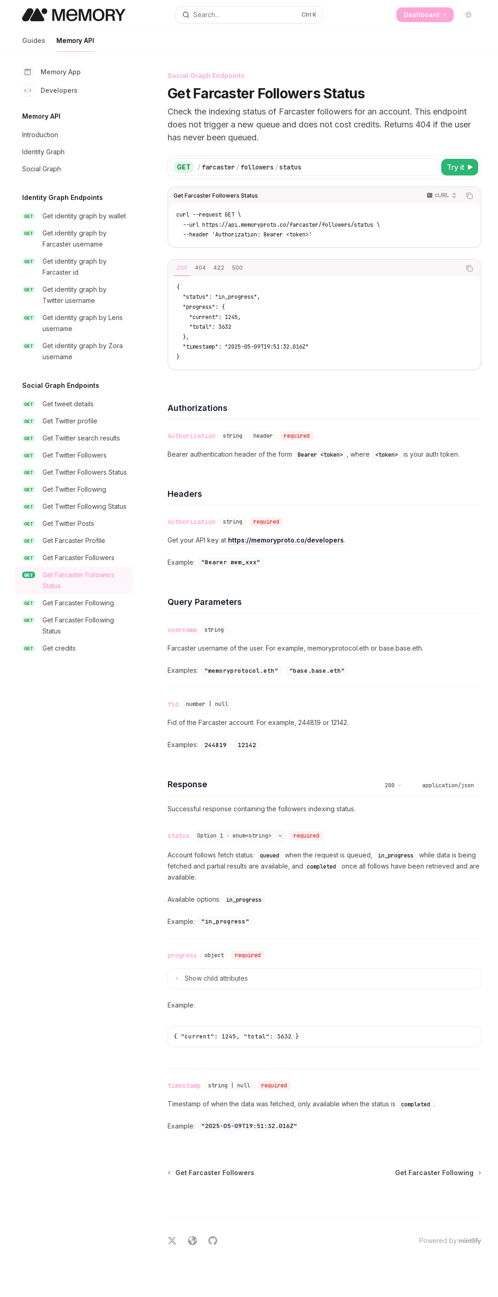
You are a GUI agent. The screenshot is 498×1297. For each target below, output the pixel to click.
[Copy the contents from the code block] (469, 196)
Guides (33, 44)
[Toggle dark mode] (468, 14)
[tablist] (314, 268)
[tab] (182, 267)
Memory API (75, 44)
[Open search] (249, 14)
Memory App (51, 72)
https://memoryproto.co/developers (286, 540)
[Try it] (459, 167)
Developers (50, 90)
